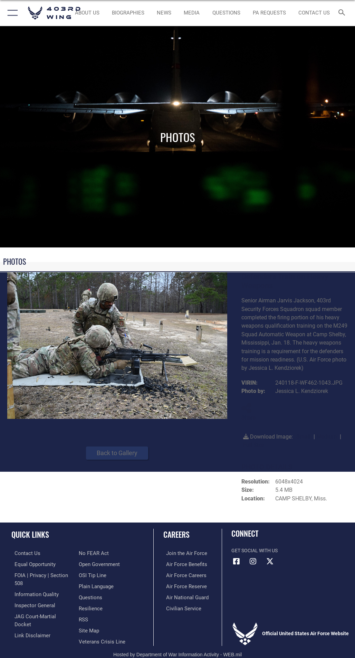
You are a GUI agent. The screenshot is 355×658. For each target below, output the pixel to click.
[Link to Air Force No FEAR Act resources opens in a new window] (25, 627)
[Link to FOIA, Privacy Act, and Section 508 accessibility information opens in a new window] (40, 574)
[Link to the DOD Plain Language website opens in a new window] (95, 574)
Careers (176, 534)
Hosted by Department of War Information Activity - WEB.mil (177, 643)
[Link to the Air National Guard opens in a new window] (183, 596)
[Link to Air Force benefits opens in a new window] (182, 563)
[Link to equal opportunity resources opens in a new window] (30, 563)
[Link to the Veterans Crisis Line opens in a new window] (100, 627)
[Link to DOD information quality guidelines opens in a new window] (32, 585)
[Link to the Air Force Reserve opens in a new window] (181, 585)
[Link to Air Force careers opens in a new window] (181, 574)
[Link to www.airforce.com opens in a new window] (182, 553)
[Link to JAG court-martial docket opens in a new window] (38, 606)
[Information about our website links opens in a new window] (27, 617)
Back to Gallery (117, 453)
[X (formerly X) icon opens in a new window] (270, 561)
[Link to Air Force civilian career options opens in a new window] (179, 606)
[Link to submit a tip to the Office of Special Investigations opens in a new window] (91, 563)
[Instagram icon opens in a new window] (253, 561)
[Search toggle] (343, 13)
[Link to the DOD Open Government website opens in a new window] (98, 553)
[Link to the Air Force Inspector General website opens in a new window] (30, 596)
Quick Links (30, 534)
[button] (11, 13)
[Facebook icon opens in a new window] (236, 561)
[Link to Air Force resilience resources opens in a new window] (89, 596)
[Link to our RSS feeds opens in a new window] (83, 606)
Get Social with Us (254, 551)
